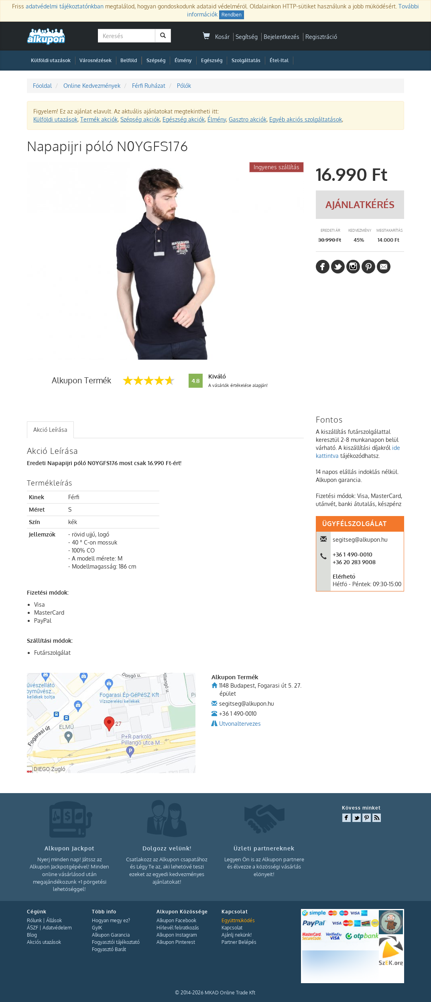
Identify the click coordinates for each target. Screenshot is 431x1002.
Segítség (247, 36)
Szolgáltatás (246, 60)
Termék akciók (99, 119)
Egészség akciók (184, 119)
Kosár (216, 36)
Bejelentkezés (281, 36)
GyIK (97, 928)
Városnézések (95, 60)
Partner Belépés (239, 942)
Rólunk (34, 920)
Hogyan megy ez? (111, 920)
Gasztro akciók (247, 119)
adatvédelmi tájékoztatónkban (65, 6)
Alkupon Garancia (111, 935)
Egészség (211, 60)
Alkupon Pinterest (176, 942)
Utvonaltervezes (240, 723)
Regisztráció (321, 36)
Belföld (128, 60)
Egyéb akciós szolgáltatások (305, 119)
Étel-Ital (279, 60)
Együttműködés (238, 920)
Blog (32, 935)
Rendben (232, 15)
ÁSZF (32, 928)
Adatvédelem (57, 928)
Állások (54, 920)
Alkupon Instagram (177, 935)
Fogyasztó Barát (109, 949)
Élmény (183, 60)
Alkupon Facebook (176, 920)
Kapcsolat (232, 928)
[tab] (50, 429)
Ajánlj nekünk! (237, 935)
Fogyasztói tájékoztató (116, 942)
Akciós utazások (44, 942)
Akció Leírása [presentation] (50, 429)
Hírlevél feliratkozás (178, 928)
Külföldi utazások (51, 60)
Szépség (155, 60)
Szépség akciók (140, 119)
